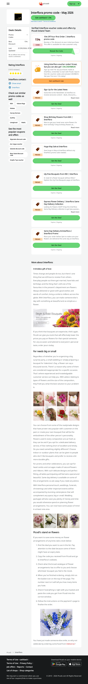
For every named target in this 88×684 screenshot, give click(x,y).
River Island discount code (16, 154)
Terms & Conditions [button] (49, 21)
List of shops (12, 670)
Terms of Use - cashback (17, 659)
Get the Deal (56, 104)
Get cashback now (56, 81)
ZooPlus (12, 118)
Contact (29, 667)
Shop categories (27, 670)
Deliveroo (70, 644)
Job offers (11, 667)
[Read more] (75, 97)
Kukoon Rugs (21, 104)
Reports (20, 667)
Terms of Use (12, 663)
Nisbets (12, 108)
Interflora (15, 87)
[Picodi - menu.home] (44, 3)
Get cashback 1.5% (43, 17)
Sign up (72, 4)
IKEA (11, 104)
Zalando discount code (17, 149)
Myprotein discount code (18, 139)
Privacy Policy (26, 663)
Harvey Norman (15, 113)
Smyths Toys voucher (17, 160)
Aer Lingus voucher (16, 144)
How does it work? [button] (36, 21)
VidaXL (23, 122)
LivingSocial (13, 122)
